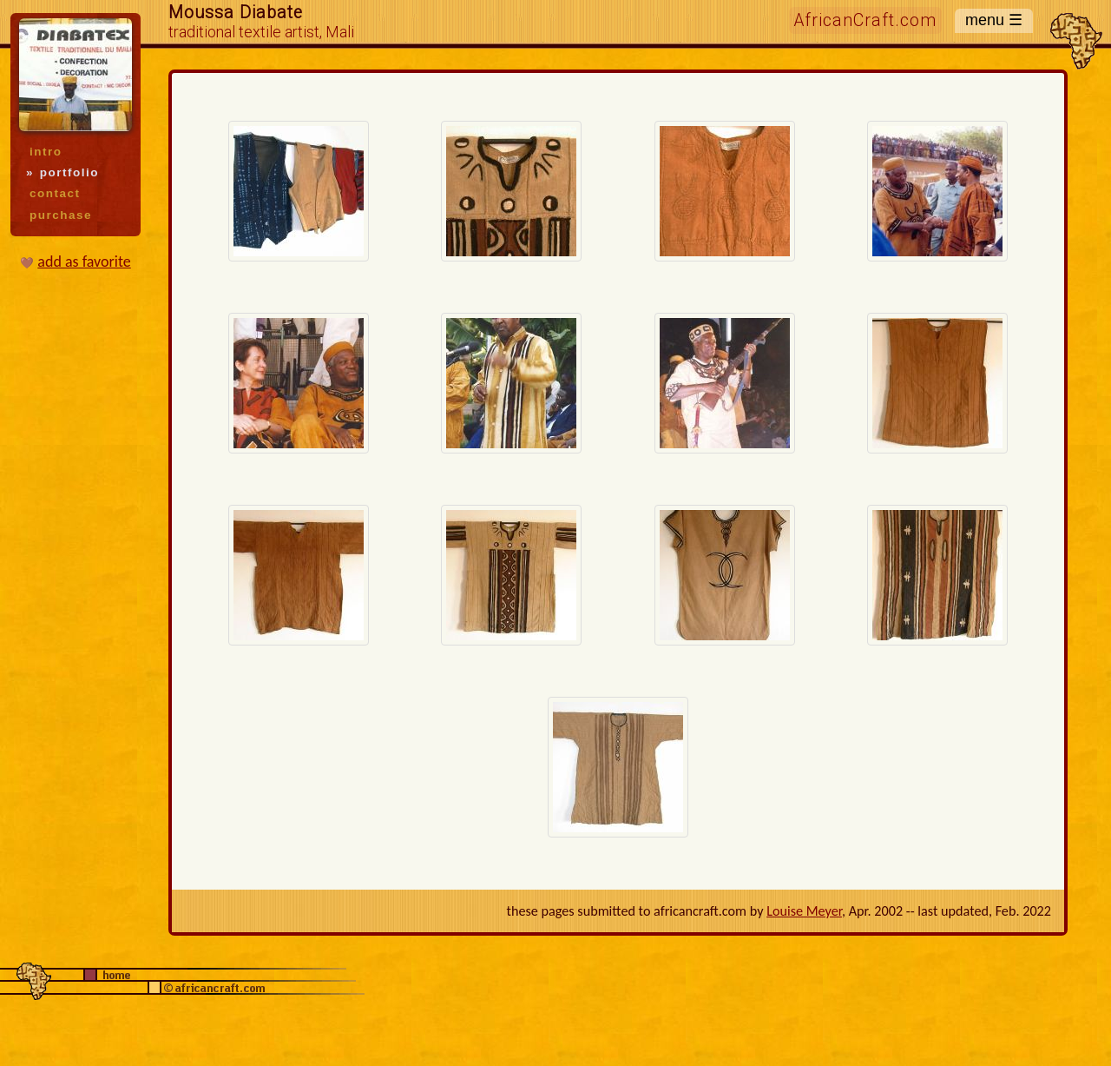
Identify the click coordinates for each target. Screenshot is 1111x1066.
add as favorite (83, 261)
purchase (61, 215)
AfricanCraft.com (865, 20)
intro (46, 151)
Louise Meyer (804, 911)
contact (55, 193)
